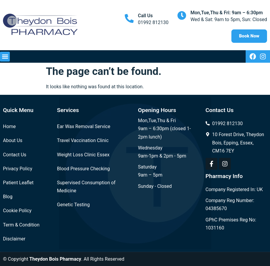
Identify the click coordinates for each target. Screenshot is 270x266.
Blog (7, 196)
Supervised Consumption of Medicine (86, 186)
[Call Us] (129, 18)
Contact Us (14, 155)
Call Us (145, 15)
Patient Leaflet (18, 182)
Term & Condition (21, 225)
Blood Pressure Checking (83, 168)
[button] (5, 57)
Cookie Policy (17, 210)
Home (9, 126)
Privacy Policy (17, 168)
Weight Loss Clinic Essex (83, 155)
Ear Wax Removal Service (83, 126)
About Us (12, 140)
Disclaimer (14, 239)
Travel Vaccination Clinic (83, 140)
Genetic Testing (73, 204)
